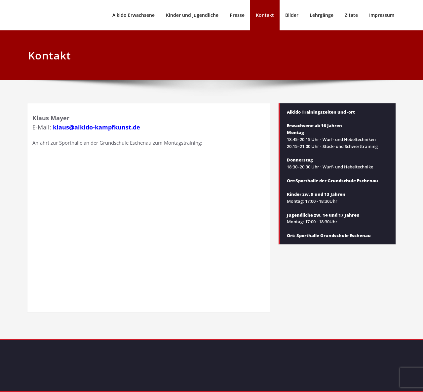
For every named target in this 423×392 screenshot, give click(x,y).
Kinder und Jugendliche (192, 15)
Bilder (291, 15)
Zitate (351, 15)
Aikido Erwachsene (133, 15)
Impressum (381, 15)
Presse (237, 15)
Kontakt (265, 15)
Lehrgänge (321, 15)
